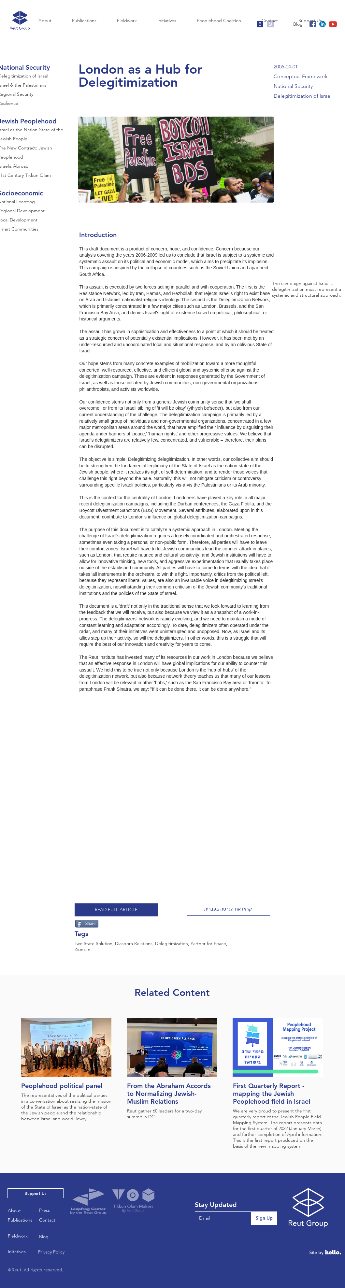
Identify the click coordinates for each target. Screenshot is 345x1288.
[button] (228, 909)
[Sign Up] (264, 1218)
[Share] (86, 923)
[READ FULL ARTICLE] (116, 909)
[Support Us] (35, 1193)
